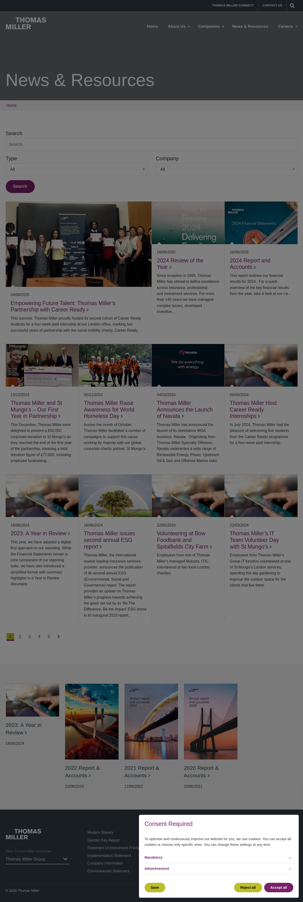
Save (155, 887)
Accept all (278, 887)
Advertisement (157, 868)
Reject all (248, 887)
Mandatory (154, 857)
